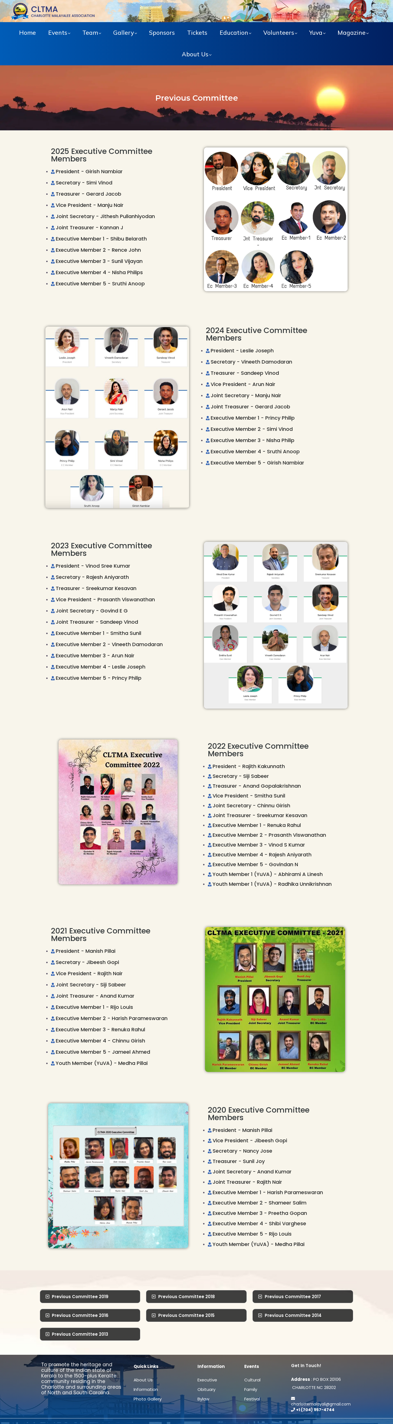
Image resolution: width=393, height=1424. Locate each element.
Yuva (315, 32)
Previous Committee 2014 (293, 1315)
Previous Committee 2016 (80, 1315)
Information (146, 1389)
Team (90, 32)
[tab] (90, 1296)
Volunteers (278, 32)
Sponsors (162, 32)
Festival (252, 1399)
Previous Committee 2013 (80, 1334)
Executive (207, 1380)
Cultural (252, 1380)
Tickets (197, 32)
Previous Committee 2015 (186, 1315)
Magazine (352, 32)
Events (57, 32)
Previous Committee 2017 (293, 1296)
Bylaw (203, 1399)
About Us (195, 54)
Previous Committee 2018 (186, 1296)
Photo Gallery (148, 1399)
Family (250, 1389)
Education (234, 32)
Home (27, 32)
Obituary (206, 1389)
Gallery (123, 32)
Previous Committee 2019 (80, 1296)
